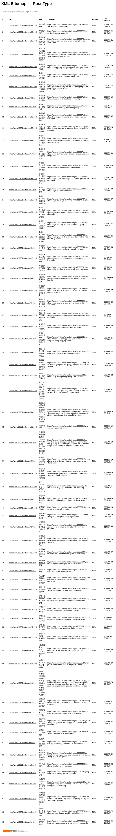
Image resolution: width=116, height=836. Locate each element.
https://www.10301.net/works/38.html (23, 376)
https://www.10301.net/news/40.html (22, 352)
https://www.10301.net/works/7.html (22, 755)
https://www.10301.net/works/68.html (23, 32)
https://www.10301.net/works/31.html (23, 487)
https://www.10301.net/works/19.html (23, 609)
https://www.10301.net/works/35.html (23, 427)
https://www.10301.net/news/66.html (22, 54)
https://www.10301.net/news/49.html (22, 248)
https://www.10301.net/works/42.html (23, 326)
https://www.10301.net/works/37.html (23, 391)
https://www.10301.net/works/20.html (23, 599)
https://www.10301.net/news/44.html (22, 303)
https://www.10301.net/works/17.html (23, 627)
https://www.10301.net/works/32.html (23, 473)
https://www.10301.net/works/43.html (23, 315)
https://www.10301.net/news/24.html (22, 563)
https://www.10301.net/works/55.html (23, 179)
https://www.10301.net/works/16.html (23, 637)
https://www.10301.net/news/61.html (22, 107)
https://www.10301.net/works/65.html (23, 67)
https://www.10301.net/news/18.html (22, 618)
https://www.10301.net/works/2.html (22, 812)
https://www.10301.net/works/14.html (23, 664)
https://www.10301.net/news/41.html (22, 339)
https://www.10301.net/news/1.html (22, 822)
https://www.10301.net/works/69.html (23, 25)
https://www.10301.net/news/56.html (22, 166)
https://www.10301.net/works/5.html (22, 773)
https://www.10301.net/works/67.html (23, 41)
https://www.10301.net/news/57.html (22, 154)
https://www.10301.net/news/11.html (22, 712)
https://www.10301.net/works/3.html (22, 798)
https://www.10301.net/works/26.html (23, 540)
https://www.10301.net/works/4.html (22, 784)
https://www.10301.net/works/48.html (23, 258)
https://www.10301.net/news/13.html (22, 683)
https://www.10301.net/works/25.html (23, 553)
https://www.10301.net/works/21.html (23, 589)
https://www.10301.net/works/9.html (22, 732)
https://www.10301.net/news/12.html (22, 702)
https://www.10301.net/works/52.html (23, 212)
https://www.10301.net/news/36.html (22, 412)
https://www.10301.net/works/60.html (23, 117)
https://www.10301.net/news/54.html (22, 190)
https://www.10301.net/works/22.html (23, 579)
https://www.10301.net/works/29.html (23, 508)
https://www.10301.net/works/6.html (22, 765)
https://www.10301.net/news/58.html (22, 140)
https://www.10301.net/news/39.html (22, 365)
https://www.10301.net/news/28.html (22, 516)
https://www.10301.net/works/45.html (23, 290)
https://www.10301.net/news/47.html (22, 268)
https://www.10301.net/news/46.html (22, 278)
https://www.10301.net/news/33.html (22, 461)
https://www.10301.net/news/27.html (22, 527)
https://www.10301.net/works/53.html (23, 200)
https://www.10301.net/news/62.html (22, 98)
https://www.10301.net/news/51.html (22, 225)
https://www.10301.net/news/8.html (22, 743)
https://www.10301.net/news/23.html (22, 570)
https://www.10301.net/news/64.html (22, 75)
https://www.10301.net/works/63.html (23, 87)
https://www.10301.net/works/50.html (23, 237)
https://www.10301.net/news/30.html (22, 499)
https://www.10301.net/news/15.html (22, 650)
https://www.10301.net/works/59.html (23, 128)
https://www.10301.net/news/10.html (22, 722)
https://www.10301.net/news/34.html (22, 443)
